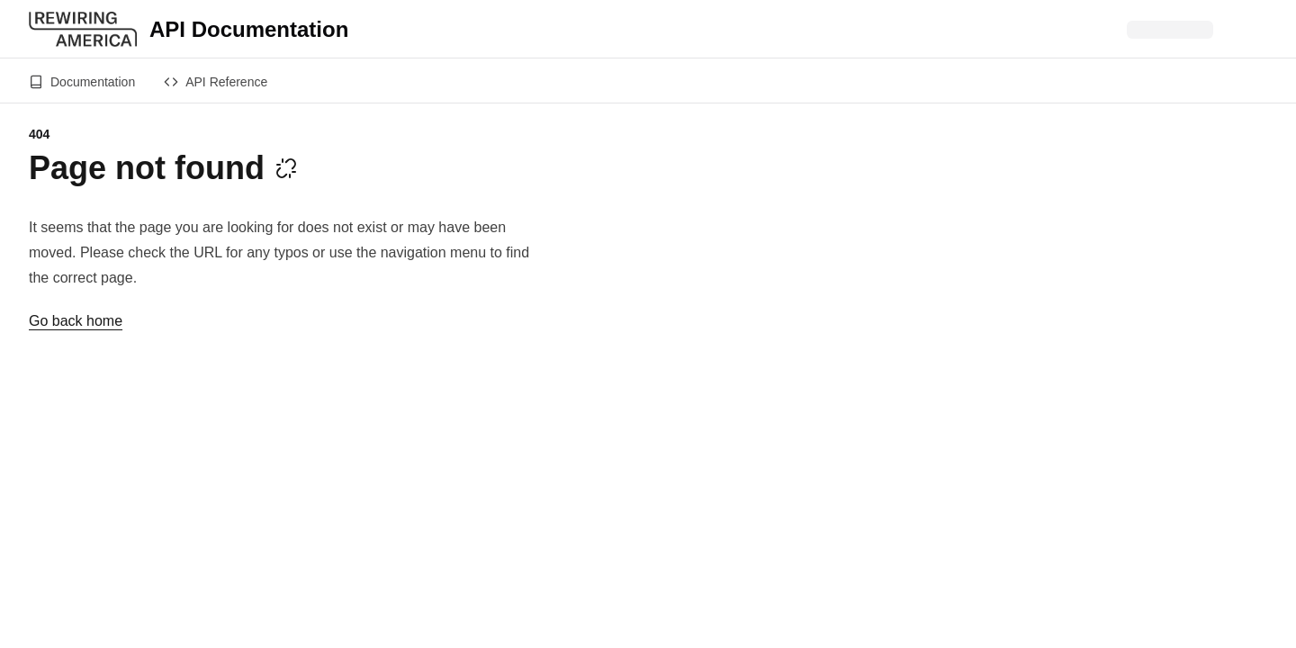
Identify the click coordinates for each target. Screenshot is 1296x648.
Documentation (82, 82)
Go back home (75, 320)
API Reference (215, 82)
